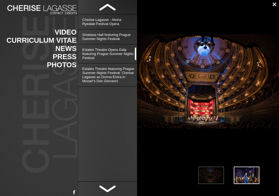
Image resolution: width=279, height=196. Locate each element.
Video (65, 32)
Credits (71, 13)
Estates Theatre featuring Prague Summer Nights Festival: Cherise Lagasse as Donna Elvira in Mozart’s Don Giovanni (108, 75)
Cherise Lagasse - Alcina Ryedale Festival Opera (101, 22)
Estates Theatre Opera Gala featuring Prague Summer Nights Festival (108, 54)
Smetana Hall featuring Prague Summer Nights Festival (106, 37)
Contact (56, 13)
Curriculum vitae (42, 40)
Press (65, 56)
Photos (62, 65)
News (66, 48)
